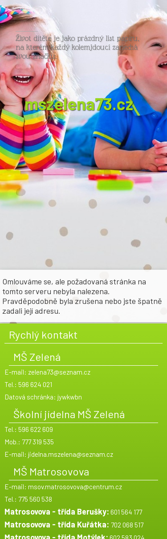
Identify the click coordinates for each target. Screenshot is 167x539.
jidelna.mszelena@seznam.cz (70, 454)
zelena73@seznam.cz (59, 372)
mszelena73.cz (78, 100)
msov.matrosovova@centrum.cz (75, 487)
